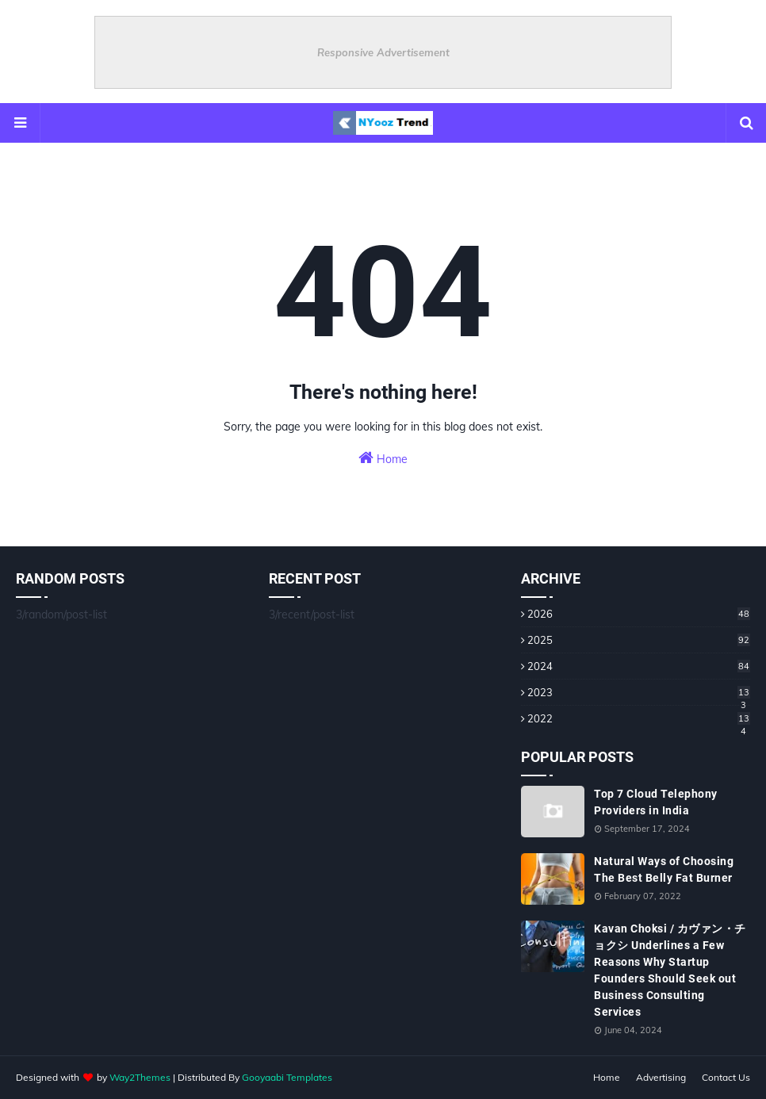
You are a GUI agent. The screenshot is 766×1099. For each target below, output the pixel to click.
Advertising (661, 1077)
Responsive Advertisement (383, 52)
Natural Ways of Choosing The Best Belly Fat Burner (663, 869)
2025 (638, 640)
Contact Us (726, 1077)
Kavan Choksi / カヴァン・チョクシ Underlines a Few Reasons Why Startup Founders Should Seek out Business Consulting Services (670, 970)
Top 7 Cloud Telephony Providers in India (656, 802)
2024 (638, 666)
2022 (638, 718)
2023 (638, 692)
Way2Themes (139, 1077)
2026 (638, 613)
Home (383, 458)
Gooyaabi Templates (287, 1077)
